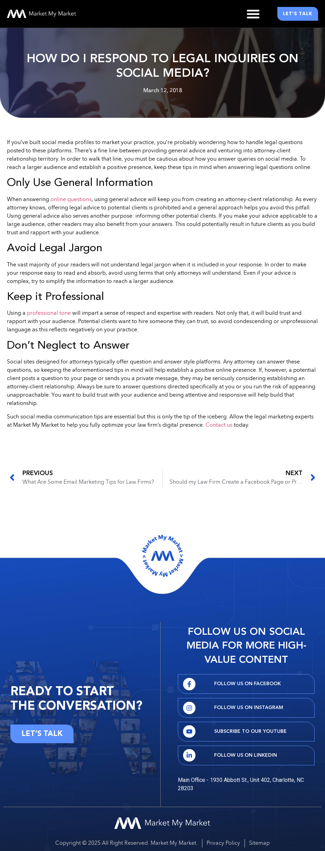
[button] (253, 13)
